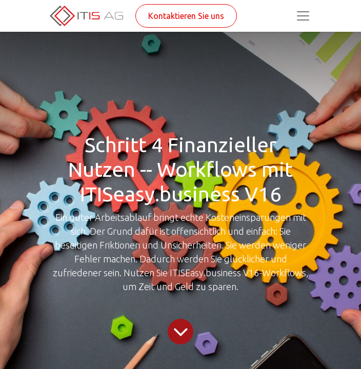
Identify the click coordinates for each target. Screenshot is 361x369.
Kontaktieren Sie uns (186, 15)
